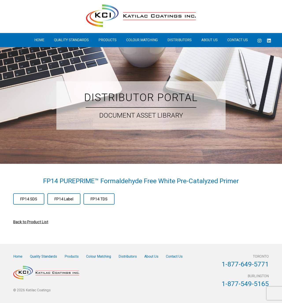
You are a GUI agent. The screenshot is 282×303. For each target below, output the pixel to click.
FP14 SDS (28, 199)
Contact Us (237, 40)
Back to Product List (30, 222)
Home (39, 40)
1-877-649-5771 (245, 264)
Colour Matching (142, 40)
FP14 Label (63, 199)
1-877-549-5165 (245, 284)
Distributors (179, 40)
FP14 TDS (99, 199)
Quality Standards (71, 40)
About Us (209, 40)
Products (107, 40)
